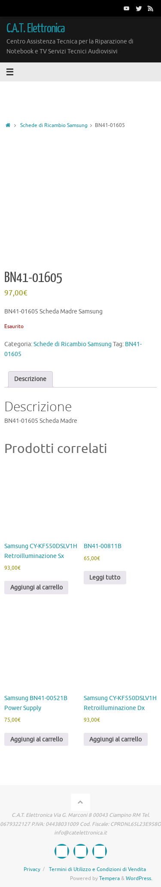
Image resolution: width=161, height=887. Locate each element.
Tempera (109, 878)
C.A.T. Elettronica (35, 28)
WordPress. (139, 878)
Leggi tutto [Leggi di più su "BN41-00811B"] (104, 577)
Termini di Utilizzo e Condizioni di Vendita (97, 869)
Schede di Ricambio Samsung (54, 125)
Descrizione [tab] (30, 379)
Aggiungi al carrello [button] (36, 587)
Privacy (32, 869)
